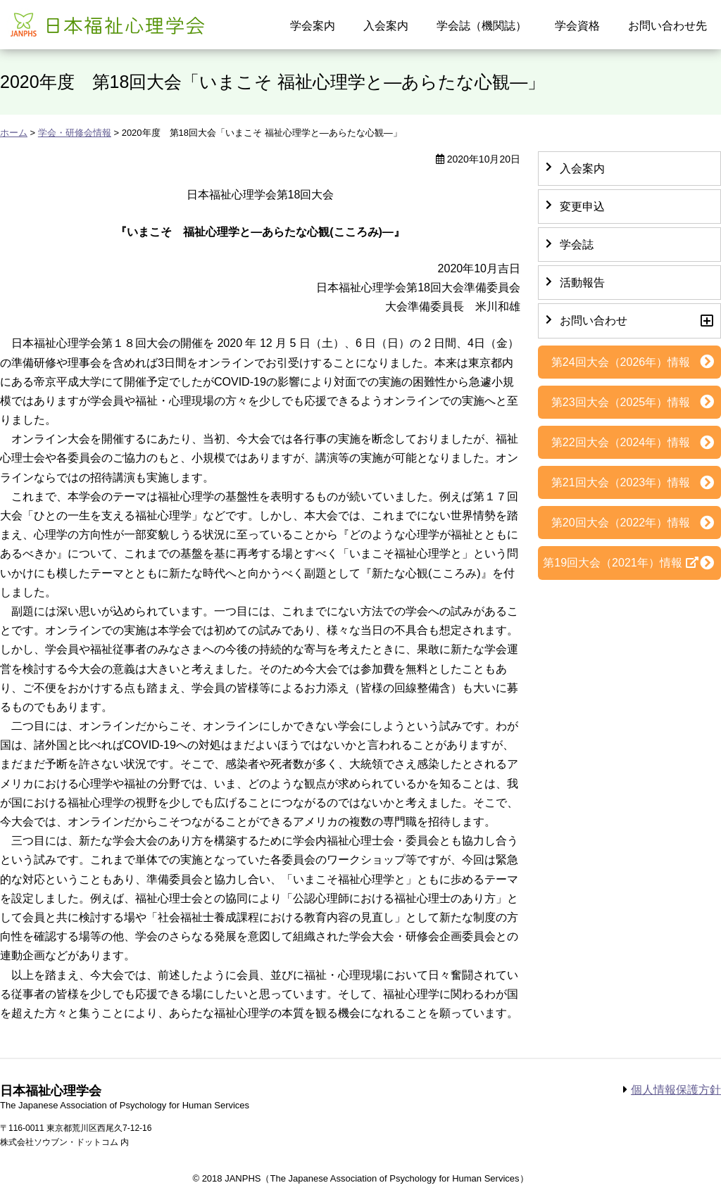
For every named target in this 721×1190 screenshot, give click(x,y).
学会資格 (577, 26)
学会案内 (312, 26)
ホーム (13, 132)
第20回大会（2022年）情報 (620, 522)
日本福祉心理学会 (105, 23)
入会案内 (385, 26)
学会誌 (577, 245)
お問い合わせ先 (667, 26)
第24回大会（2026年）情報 (620, 362)
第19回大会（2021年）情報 (612, 563)
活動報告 (582, 283)
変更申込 (582, 207)
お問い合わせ (593, 321)
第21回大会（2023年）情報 (620, 482)
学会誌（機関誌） (482, 26)
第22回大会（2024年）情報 (620, 442)
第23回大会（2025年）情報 (620, 402)
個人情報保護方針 (676, 1090)
